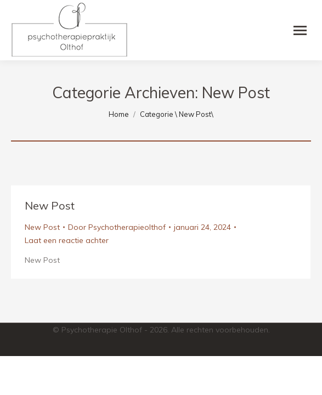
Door (117, 227)
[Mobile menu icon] (300, 30)
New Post (50, 205)
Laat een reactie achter (67, 240)
